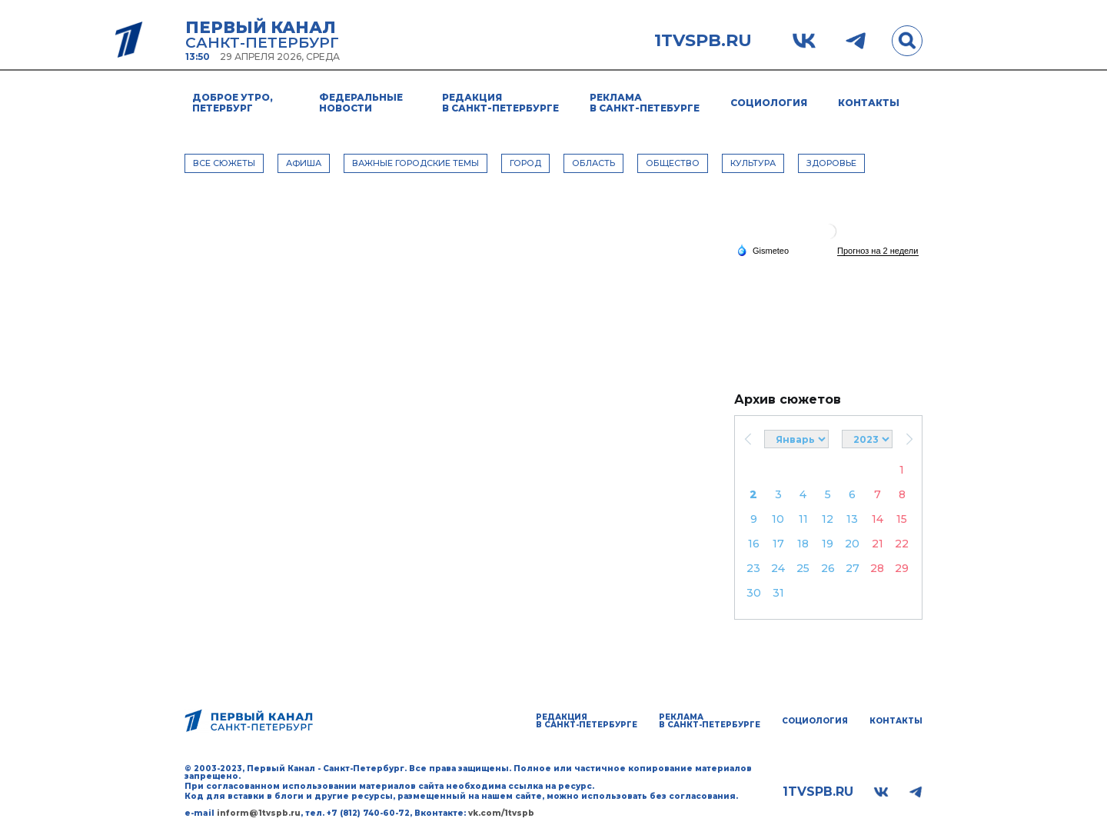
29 (902, 568)
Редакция (500, 102)
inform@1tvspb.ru (259, 813)
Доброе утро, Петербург (232, 102)
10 (778, 519)
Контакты (868, 102)
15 (901, 519)
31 (778, 593)
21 (877, 544)
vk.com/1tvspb (501, 813)
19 (827, 544)
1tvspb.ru (703, 40)
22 (902, 544)
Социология (768, 102)
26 (828, 568)
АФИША (303, 163)
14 (877, 519)
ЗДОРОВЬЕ (831, 163)
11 (803, 519)
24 (778, 568)
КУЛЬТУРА (753, 163)
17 (778, 544)
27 (852, 568)
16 (754, 544)
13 (852, 519)
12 (827, 519)
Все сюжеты (224, 163)
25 (802, 568)
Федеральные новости (361, 102)
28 (877, 568)
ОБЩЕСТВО (673, 163)
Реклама (645, 102)
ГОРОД (525, 163)
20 (852, 544)
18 (803, 544)
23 (753, 568)
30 (753, 593)
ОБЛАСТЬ (593, 163)
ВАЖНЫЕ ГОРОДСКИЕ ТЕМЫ (415, 163)
